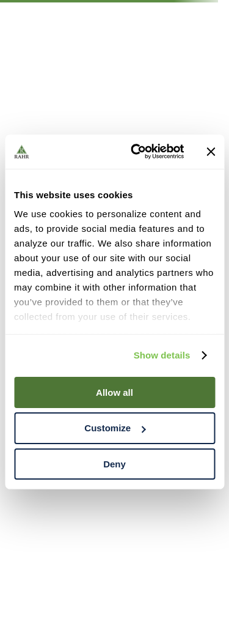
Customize (114, 428)
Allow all (114, 392)
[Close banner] (210, 151)
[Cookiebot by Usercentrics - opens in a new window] (136, 152)
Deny (114, 464)
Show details (162, 355)
